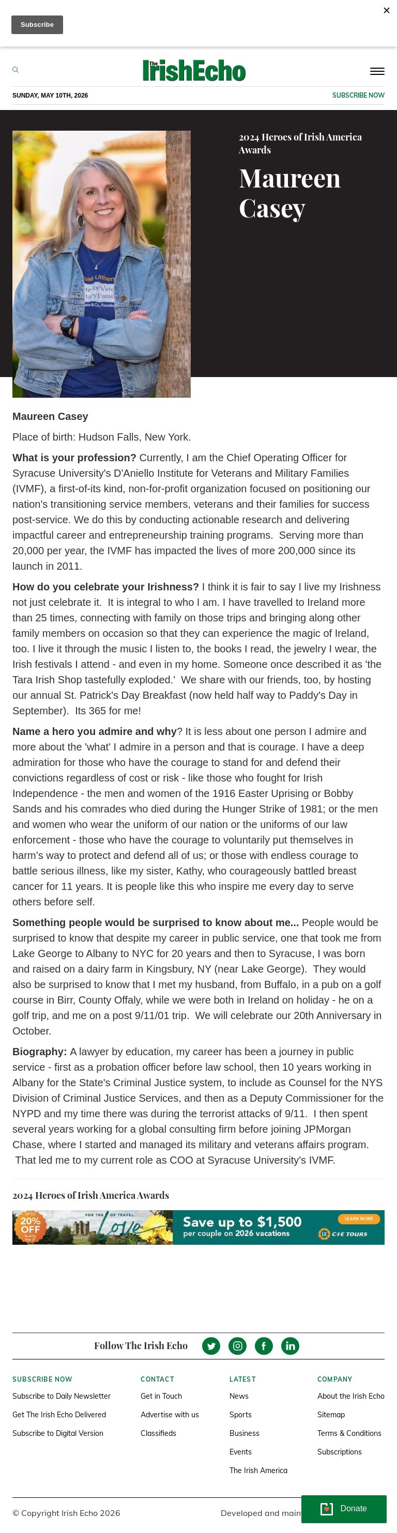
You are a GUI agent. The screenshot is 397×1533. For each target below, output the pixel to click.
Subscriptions (339, 1452)
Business (244, 1433)
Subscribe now (358, 95)
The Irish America (258, 1470)
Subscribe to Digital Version (57, 1433)
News (239, 1396)
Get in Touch (161, 1396)
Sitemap (331, 1414)
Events (241, 1452)
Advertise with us (170, 1414)
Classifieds (158, 1433)
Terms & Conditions (349, 1433)
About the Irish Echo (351, 1396)
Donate (353, 1508)
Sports (241, 1414)
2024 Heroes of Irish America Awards (300, 144)
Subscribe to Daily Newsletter (61, 1396)
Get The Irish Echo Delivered (59, 1414)
